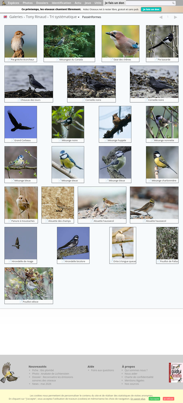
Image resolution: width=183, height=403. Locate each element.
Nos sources (132, 383)
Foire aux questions (102, 370)
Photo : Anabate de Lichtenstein (50, 373)
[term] (146, 3)
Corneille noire (93, 100)
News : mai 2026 (41, 383)
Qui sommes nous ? (136, 370)
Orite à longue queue (124, 261)
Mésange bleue (22, 180)
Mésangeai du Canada (71, 59)
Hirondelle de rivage (22, 261)
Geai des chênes (122, 59)
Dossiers (42, 3)
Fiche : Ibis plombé (43, 370)
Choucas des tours (30, 100)
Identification (61, 3)
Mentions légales (134, 380)
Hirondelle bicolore (75, 261)
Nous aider (131, 373)
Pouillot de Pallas (169, 261)
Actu (78, 3)
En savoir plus (138, 398)
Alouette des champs (59, 220)
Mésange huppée (117, 140)
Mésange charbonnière (164, 180)
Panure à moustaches (22, 220)
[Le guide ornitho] (176, 372)
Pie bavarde (164, 59)
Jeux (88, 3)
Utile (98, 3)
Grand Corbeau (22, 140)
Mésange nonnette (164, 140)
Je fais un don (151, 9)
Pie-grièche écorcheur (22, 59)
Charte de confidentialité (139, 377)
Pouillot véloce (30, 301)
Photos (28, 3)
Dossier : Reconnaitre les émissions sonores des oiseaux (52, 378)
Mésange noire (70, 140)
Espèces (13, 3)
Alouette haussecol (104, 220)
